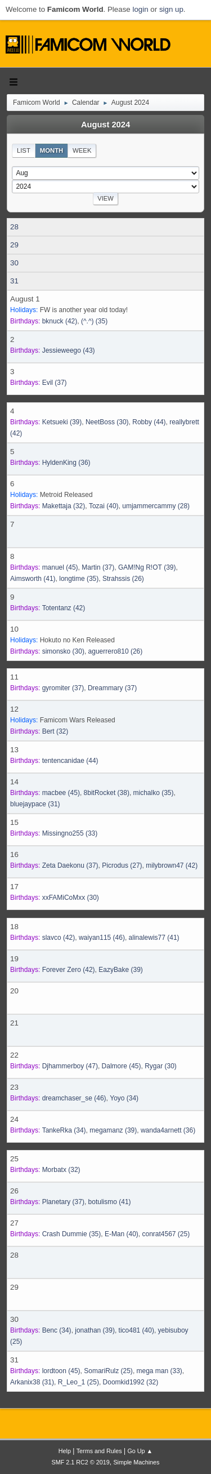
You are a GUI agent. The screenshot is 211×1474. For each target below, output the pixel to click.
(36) (66, 463)
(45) (60, 567)
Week (82, 150)
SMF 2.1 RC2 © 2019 (81, 1462)
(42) (60, 321)
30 (14, 263)
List (23, 150)
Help (65, 1451)
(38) (106, 793)
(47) (70, 1066)
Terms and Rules (99, 1451)
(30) (107, 422)
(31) (35, 804)
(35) (94, 321)
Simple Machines (136, 1462)
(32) (64, 506)
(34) (124, 1098)
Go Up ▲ (139, 1451)
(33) (70, 833)
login (140, 9)
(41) (33, 579)
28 (14, 227)
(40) (104, 506)
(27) (122, 865)
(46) (102, 938)
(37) (54, 383)
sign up (171, 9)
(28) (156, 506)
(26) (123, 579)
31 (14, 281)
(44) (148, 422)
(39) (62, 422)
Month (52, 150)
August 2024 (105, 124)
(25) (166, 1234)
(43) (68, 350)
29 (14, 245)
